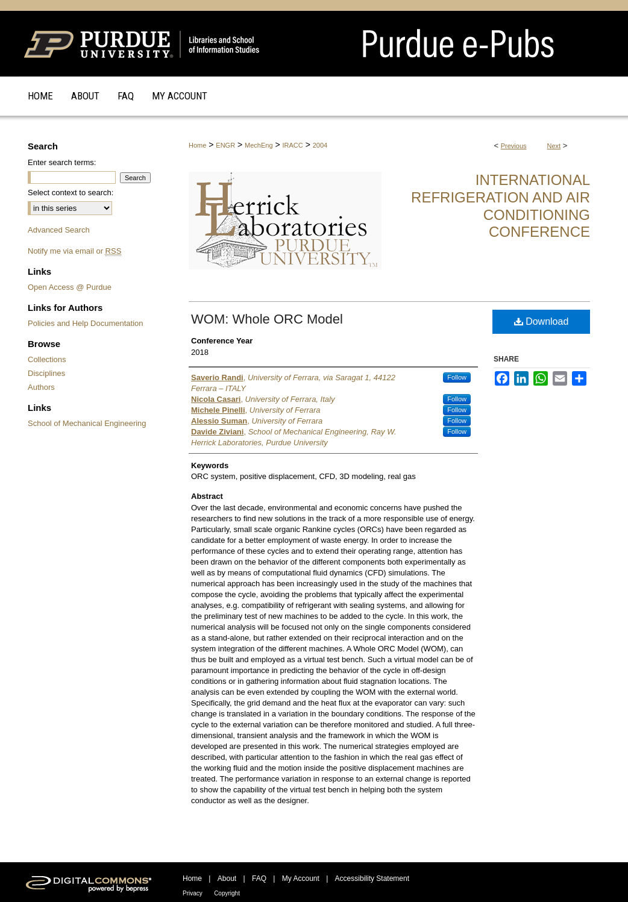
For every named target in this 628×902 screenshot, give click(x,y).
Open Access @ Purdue (69, 287)
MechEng (258, 145)
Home (197, 145)
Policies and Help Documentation (85, 323)
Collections (47, 359)
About (227, 878)
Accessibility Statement (372, 878)
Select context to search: (70, 192)
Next (554, 145)
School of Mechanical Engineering (87, 423)
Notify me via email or (74, 250)
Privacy (193, 893)
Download (541, 321)
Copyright (227, 893)
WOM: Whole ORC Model (267, 319)
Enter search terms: (62, 162)
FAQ (259, 878)
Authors (41, 387)
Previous (514, 145)
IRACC (293, 145)
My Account (300, 878)
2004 (320, 145)
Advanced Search (59, 229)
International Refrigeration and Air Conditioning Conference (500, 206)
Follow (456, 377)
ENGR (225, 145)
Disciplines (46, 373)
